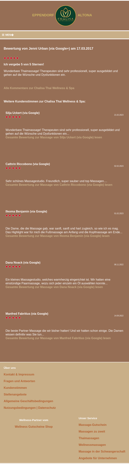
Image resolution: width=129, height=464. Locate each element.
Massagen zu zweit (92, 431)
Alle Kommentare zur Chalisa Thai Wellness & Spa (39, 88)
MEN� (8, 34)
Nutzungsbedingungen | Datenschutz (30, 407)
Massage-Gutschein (92, 424)
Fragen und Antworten (19, 381)
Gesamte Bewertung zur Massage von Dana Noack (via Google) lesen (54, 287)
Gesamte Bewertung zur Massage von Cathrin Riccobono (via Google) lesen (59, 184)
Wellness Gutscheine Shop (34, 426)
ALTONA (87, 15)
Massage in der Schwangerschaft (102, 451)
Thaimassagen (89, 438)
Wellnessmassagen (92, 444)
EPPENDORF (43, 15)
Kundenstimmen (15, 387)
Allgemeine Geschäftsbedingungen (28, 401)
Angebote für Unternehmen (98, 458)
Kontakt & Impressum (19, 374)
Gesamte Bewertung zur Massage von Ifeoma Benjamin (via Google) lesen (58, 235)
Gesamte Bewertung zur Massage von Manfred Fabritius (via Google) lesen (58, 338)
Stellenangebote (15, 394)
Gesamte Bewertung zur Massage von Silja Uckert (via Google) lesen (54, 137)
